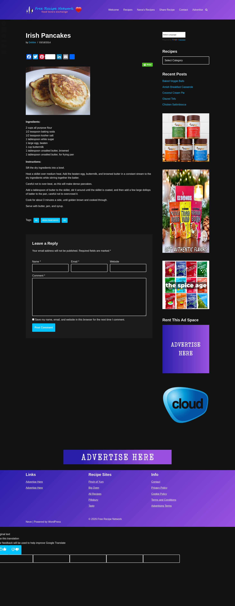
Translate (178, 40)
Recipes (127, 9)
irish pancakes (50, 221)
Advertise (197, 9)
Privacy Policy (159, 567)
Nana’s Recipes (145, 9)
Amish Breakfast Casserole (177, 87)
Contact (183, 9)
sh (65, 221)
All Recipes (95, 573)
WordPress (54, 601)
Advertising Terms (161, 585)
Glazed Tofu (169, 99)
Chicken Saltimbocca (174, 105)
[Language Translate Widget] (173, 35)
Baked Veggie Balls (173, 81)
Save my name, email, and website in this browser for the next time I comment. (80, 322)
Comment (38, 277)
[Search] (206, 10)
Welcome (112, 9)
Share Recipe (166, 9)
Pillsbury (93, 579)
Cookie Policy (159, 573)
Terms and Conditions (163, 579)
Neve (29, 601)
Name (36, 263)
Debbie (32, 42)
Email (75, 263)
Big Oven (94, 567)
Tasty (91, 585)
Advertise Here (34, 561)
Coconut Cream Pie (173, 93)
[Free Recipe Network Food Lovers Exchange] (54, 9)
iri (36, 221)
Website (114, 263)
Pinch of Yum (96, 561)
